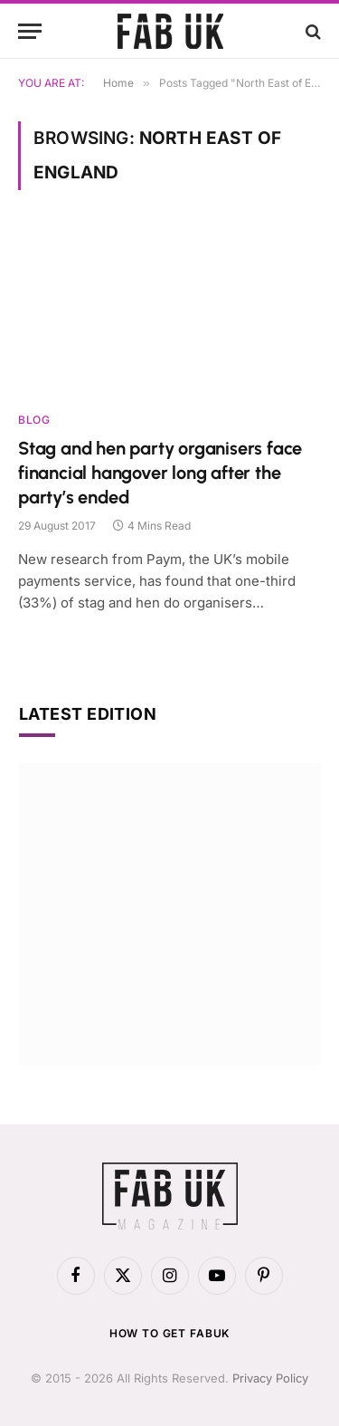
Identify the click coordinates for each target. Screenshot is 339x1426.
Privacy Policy (270, 1378)
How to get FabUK (169, 1333)
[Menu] (30, 31)
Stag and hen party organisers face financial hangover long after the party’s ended (160, 472)
